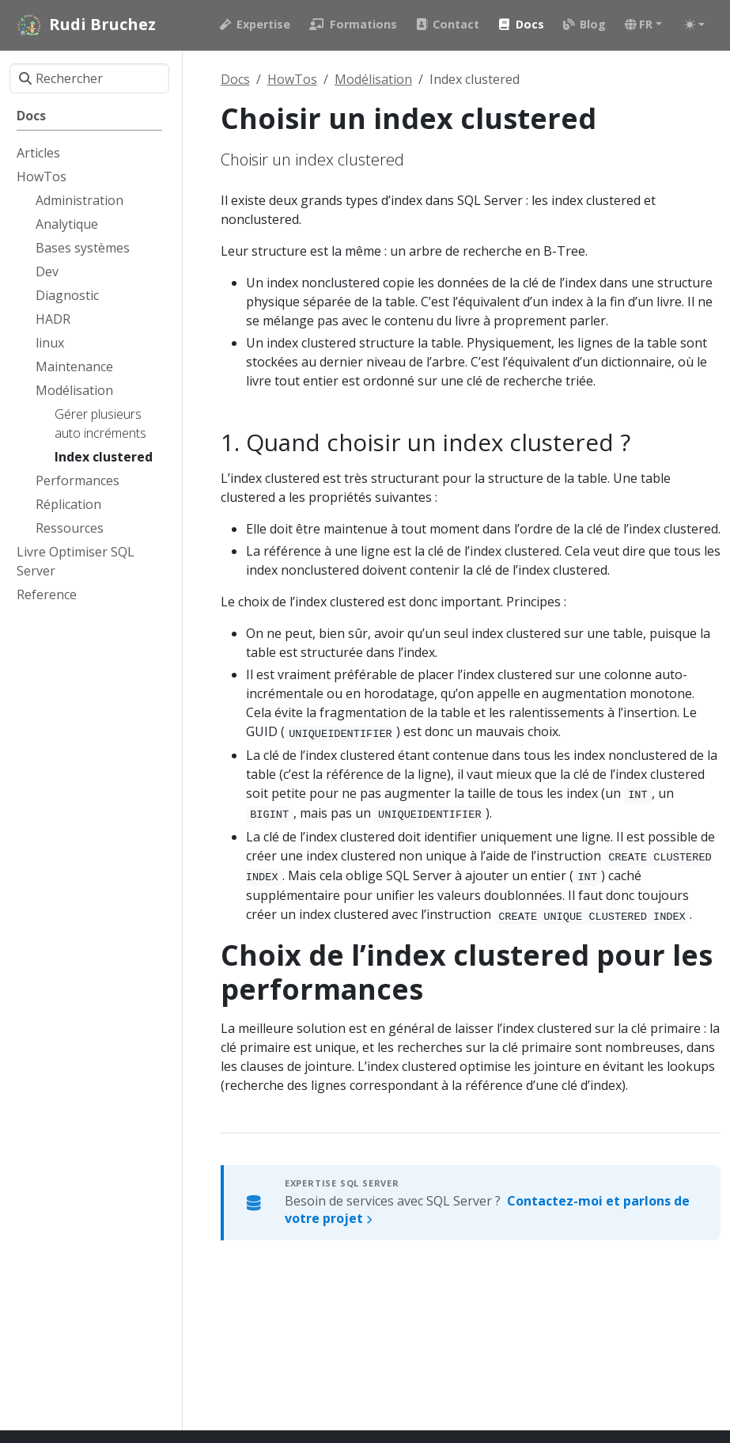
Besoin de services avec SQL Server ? (487, 1209)
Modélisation (373, 79)
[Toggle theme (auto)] (694, 24)
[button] (643, 24)
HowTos (292, 79)
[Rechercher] (89, 78)
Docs (235, 79)
